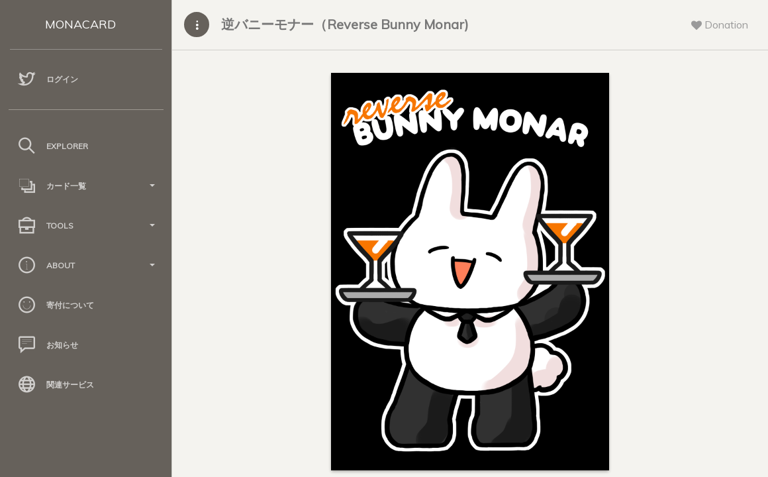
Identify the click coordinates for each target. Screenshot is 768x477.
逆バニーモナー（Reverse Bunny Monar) (345, 24)
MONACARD (80, 24)
